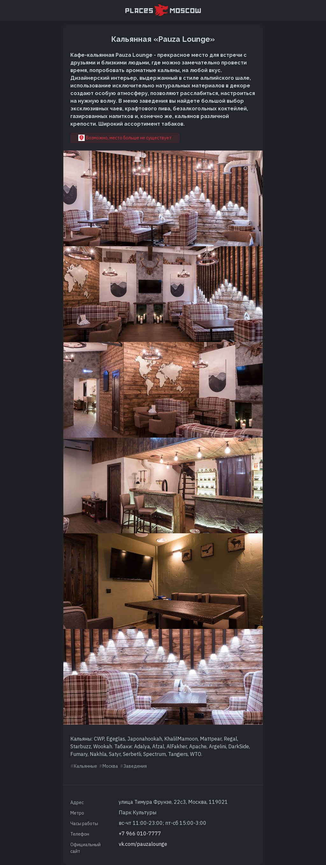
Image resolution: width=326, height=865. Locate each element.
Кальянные (85, 766)
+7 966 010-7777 (140, 833)
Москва (110, 766)
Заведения (135, 766)
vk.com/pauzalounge (143, 844)
